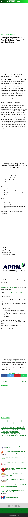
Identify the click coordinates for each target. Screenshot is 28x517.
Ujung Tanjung (5, 440)
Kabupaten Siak (5, 429)
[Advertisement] (14, 19)
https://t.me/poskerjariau (18, 360)
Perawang (4, 435)
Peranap (19, 433)
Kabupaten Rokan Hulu (18, 427)
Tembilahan (12, 437)
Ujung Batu (18, 437)
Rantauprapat (10, 435)
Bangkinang (4, 420)
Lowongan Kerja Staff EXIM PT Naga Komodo (15, 457)
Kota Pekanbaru (5, 431)
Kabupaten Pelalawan (20, 425)
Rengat (16, 435)
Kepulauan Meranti (14, 429)
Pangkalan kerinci (14, 431)
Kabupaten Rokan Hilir (7, 427)
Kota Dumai (22, 429)
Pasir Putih (13, 433)
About (3, 510)
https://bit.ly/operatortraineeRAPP (14, 292)
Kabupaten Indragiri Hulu (7, 423)
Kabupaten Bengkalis (16, 420)
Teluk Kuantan (5, 437)
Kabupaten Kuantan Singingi (8, 425)
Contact (9, 510)
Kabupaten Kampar (18, 423)
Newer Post (4, 381)
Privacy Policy (16, 510)
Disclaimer (23, 510)
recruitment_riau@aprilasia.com (8, 287)
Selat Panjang (23, 435)
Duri (9, 420)
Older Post (24, 381)
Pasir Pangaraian (5, 433)
